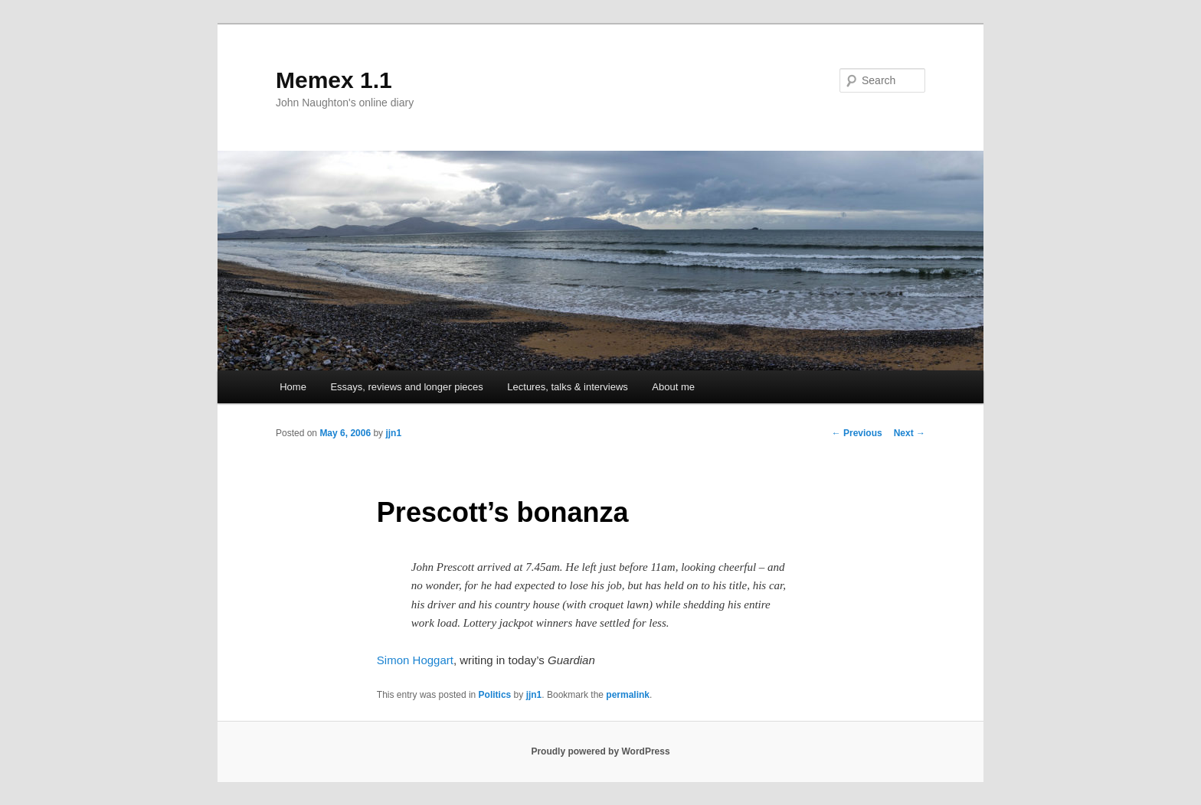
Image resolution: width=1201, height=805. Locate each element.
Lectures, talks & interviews (567, 387)
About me (673, 387)
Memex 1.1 (334, 80)
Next (909, 433)
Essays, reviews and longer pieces (406, 387)
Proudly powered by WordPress (600, 751)
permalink (628, 694)
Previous (857, 433)
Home (293, 387)
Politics (495, 694)
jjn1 (393, 433)
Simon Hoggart (415, 659)
